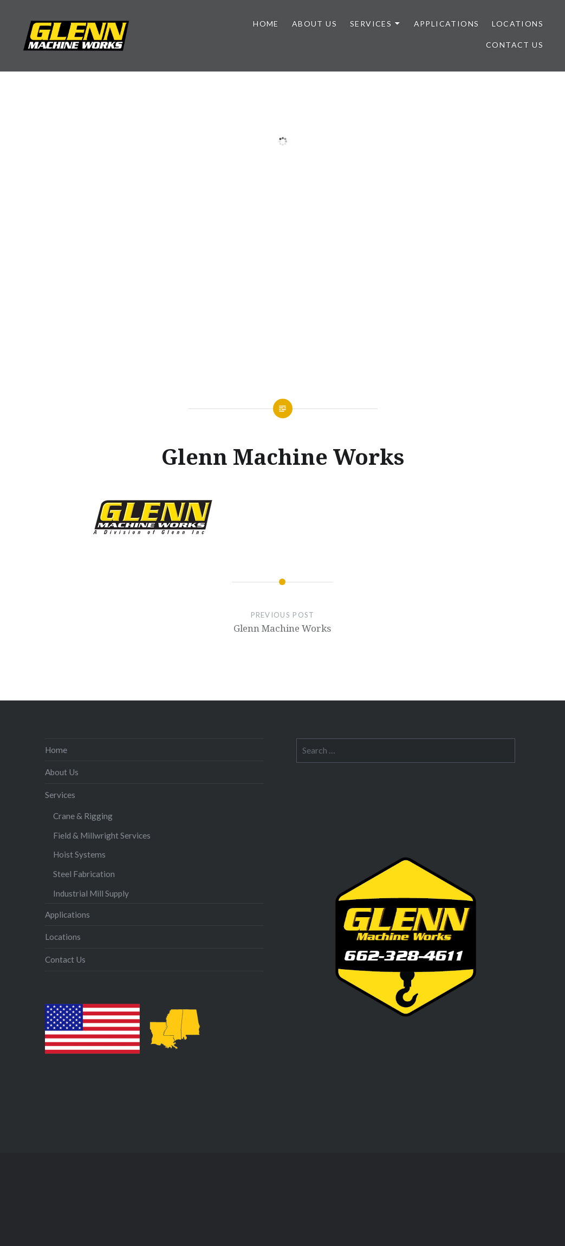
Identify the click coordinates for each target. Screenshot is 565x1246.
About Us (314, 23)
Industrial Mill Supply (91, 893)
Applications (446, 23)
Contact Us (514, 44)
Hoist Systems (79, 854)
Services (371, 23)
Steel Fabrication (84, 874)
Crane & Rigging (83, 816)
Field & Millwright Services (102, 835)
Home (266, 23)
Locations (517, 23)
